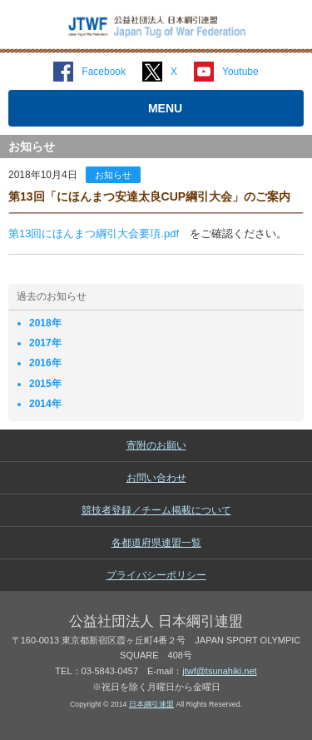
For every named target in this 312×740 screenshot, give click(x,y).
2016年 (45, 363)
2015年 (45, 384)
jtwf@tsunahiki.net (219, 671)
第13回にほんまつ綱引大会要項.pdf (93, 233)
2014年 (45, 404)
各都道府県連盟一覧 (156, 543)
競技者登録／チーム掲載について (156, 510)
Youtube (240, 71)
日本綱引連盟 (151, 704)
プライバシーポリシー (156, 575)
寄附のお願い (156, 445)
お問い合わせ (156, 478)
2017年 (45, 343)
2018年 (45, 323)
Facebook (104, 71)
